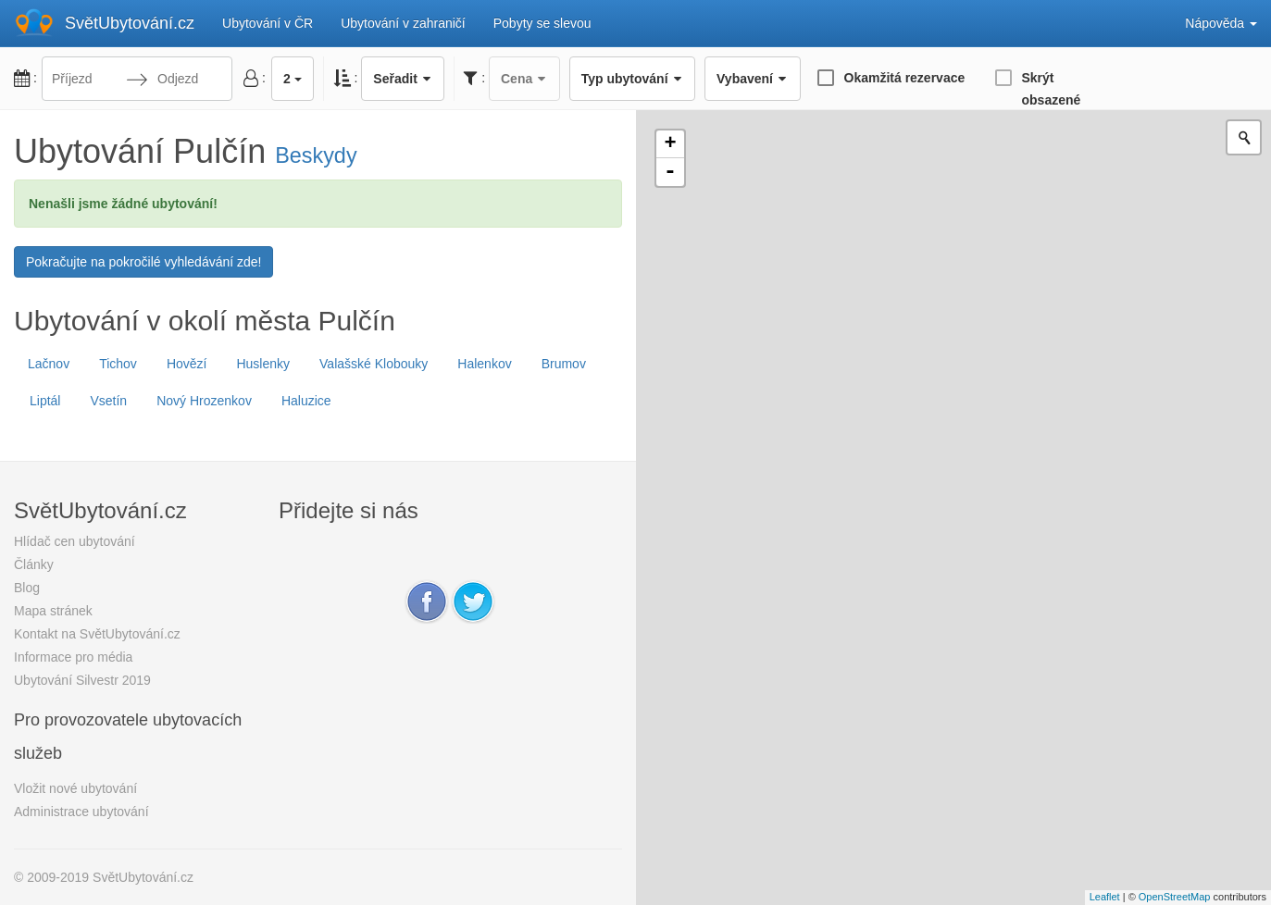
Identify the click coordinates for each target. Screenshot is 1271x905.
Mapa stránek (53, 610)
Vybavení (752, 78)
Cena (524, 78)
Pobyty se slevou (542, 23)
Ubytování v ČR (267, 23)
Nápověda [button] (1221, 23)
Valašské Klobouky (373, 363)
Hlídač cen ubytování (74, 541)
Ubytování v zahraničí (403, 23)
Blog (27, 587)
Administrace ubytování (81, 811)
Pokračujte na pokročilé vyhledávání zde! (143, 261)
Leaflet (1105, 896)
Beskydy (315, 155)
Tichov (118, 363)
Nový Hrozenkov (204, 400)
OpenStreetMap (1175, 896)
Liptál (45, 400)
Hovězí (187, 363)
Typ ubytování (632, 78)
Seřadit (402, 78)
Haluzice (306, 400)
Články (34, 564)
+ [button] (670, 144)
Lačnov (48, 363)
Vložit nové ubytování (75, 788)
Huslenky (263, 363)
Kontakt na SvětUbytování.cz (97, 633)
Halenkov (484, 363)
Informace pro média (73, 657)
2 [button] (292, 78)
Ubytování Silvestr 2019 (82, 680)
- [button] (670, 172)
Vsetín (108, 400)
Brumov (564, 363)
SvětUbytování (129, 23)
